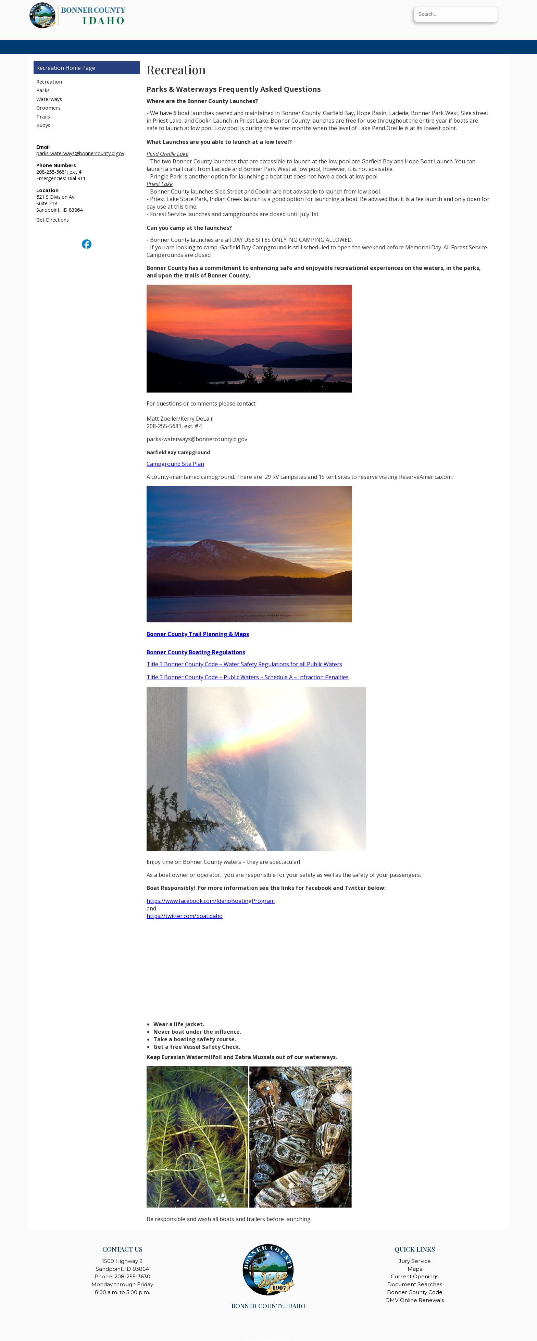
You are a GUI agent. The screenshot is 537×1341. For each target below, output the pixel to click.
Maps (415, 1269)
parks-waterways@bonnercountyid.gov (80, 153)
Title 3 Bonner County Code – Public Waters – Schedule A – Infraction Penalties (248, 677)
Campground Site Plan (175, 464)
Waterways (49, 99)
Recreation (50, 68)
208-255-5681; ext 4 (58, 172)
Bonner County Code (414, 1292)
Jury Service (415, 1261)
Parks (43, 90)
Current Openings (414, 1276)
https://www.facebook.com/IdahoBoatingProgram (211, 901)
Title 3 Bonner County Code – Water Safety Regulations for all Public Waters (244, 664)
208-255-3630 (132, 1276)
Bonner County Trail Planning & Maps (198, 634)
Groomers (48, 107)
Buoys (43, 125)
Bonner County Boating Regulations (196, 652)
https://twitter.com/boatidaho (185, 916)
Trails (43, 116)
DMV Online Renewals (414, 1300)
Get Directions (52, 219)
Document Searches (414, 1284)
